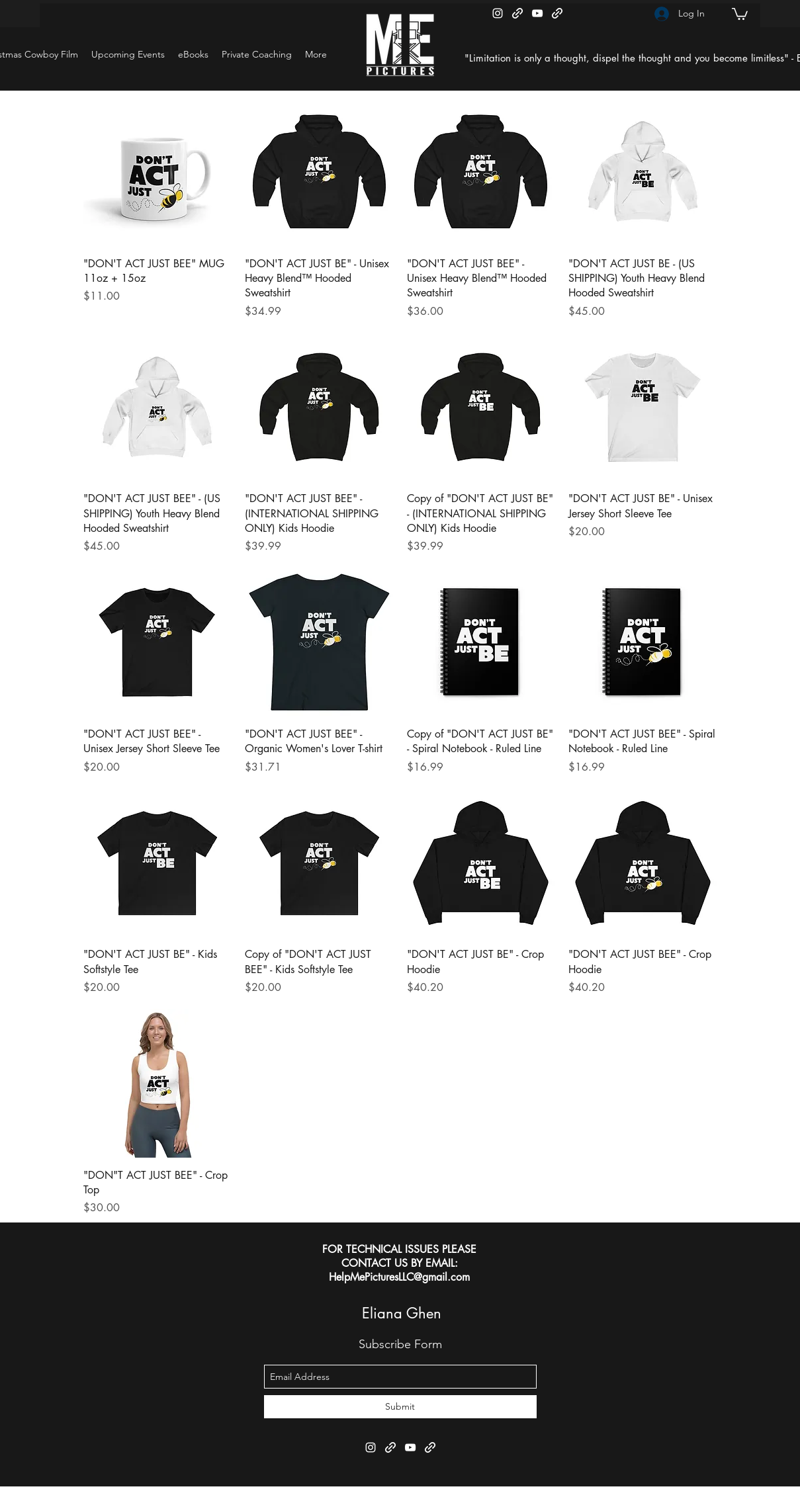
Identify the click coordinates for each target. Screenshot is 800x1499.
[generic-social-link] (517, 13)
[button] (740, 13)
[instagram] (497, 13)
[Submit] (400, 1406)
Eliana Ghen (401, 1313)
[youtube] (537, 13)
